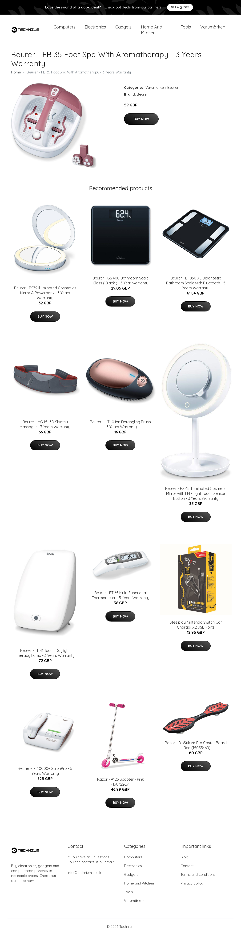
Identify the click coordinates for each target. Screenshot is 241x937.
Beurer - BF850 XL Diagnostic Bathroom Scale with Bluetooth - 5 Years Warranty (195, 285)
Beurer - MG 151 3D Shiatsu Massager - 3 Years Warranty (45, 427)
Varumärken (212, 28)
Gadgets (123, 28)
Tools (186, 28)
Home (16, 74)
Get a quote (180, 7)
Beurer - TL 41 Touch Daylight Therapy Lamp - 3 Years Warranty (45, 655)
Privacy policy (192, 885)
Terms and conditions (198, 877)
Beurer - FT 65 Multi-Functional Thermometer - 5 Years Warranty (120, 598)
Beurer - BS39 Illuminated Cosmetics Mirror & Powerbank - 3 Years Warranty (45, 295)
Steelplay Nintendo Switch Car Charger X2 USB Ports (196, 627)
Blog (184, 859)
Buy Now (141, 121)
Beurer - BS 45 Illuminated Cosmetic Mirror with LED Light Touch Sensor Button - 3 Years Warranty (195, 496)
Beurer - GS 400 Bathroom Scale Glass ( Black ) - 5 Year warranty (120, 283)
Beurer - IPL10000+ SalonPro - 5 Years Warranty (45, 773)
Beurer (173, 90)
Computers (64, 28)
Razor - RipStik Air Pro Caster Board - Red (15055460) (196, 747)
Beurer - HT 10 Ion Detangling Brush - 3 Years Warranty (120, 427)
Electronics (95, 28)
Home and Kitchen (151, 31)
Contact (187, 868)
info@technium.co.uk (84, 875)
